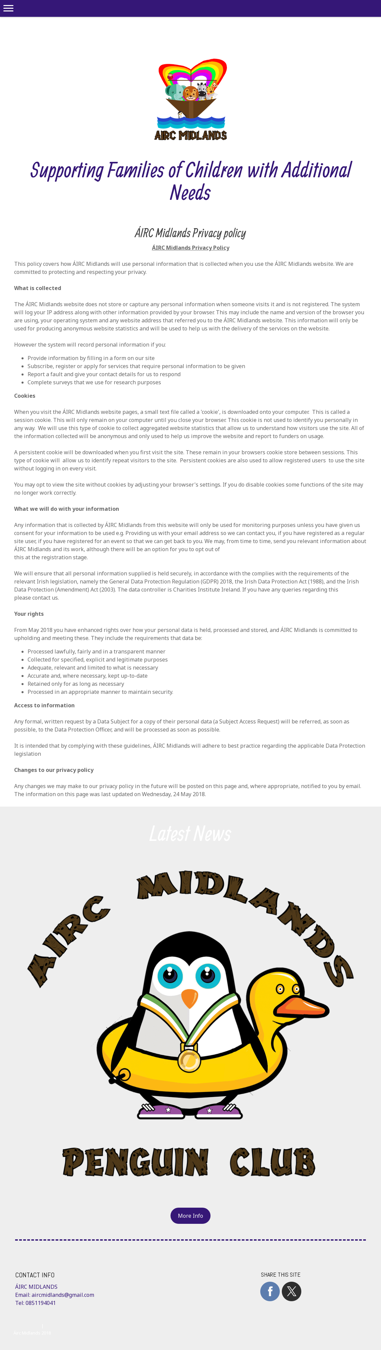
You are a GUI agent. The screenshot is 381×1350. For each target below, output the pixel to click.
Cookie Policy (26, 1326)
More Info (190, 1215)
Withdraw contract (69, 1326)
